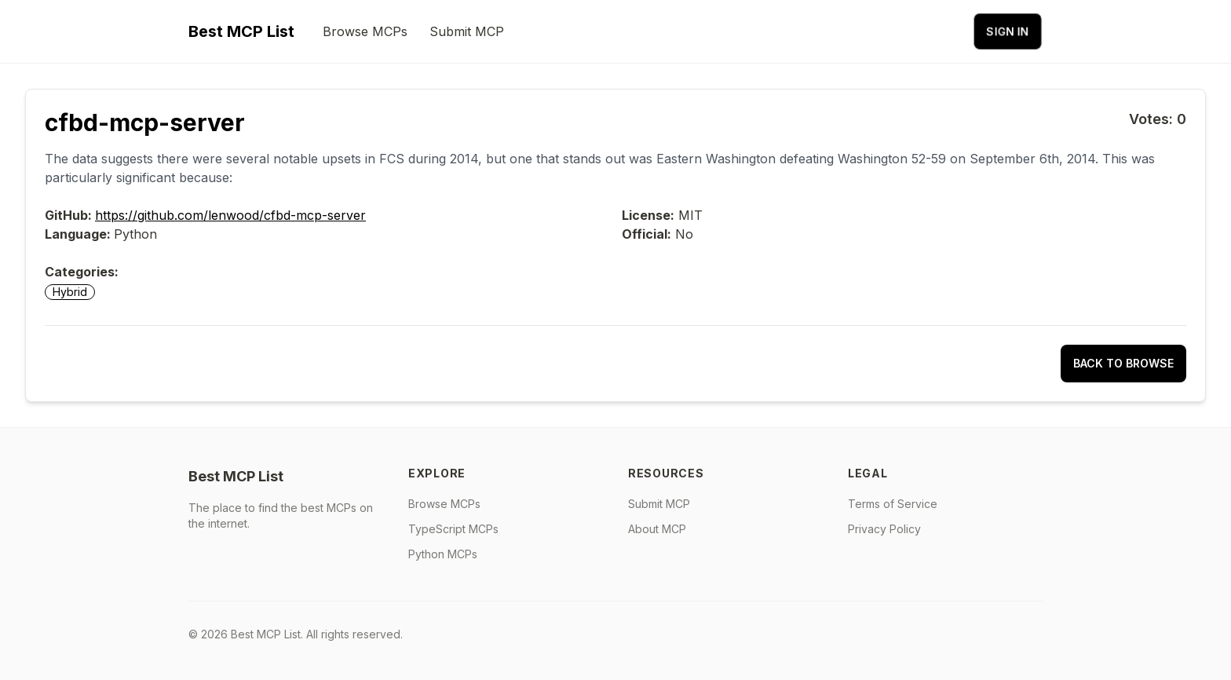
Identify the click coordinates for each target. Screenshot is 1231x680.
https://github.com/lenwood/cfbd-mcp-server (230, 215)
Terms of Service (892, 503)
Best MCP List (241, 31)
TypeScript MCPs (453, 529)
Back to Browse (1123, 363)
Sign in (1007, 31)
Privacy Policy (884, 529)
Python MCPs (442, 554)
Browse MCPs (365, 31)
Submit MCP (466, 31)
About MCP (657, 529)
